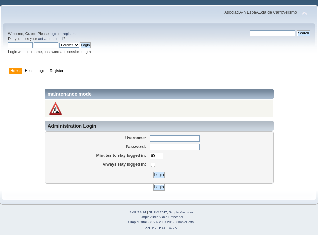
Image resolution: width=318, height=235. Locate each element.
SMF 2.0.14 (137, 212)
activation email (50, 39)
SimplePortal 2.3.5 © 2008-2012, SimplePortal (161, 222)
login (53, 34)
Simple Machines (181, 212)
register (69, 34)
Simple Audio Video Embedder (161, 217)
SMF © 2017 (158, 212)
